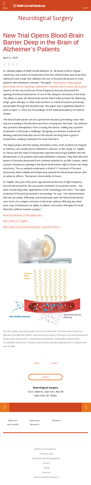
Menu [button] (5, 8)
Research (34, 424)
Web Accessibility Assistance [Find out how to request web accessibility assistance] (46, 477)
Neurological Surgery (45, 18)
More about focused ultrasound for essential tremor (31, 226)
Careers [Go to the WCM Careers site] (46, 463)
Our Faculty (13, 424)
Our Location (4, 407)
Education (35, 420)
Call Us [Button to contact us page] (45, 377)
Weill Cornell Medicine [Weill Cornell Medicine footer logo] (45, 438)
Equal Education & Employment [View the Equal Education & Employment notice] (46, 458)
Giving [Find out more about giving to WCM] (46, 467)
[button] (85, 5)
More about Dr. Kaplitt (15, 220)
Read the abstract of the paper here (22, 215)
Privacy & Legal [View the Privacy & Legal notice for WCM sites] (46, 453)
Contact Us (86, 407)
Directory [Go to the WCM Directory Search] (46, 472)
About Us (12, 420)
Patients (56, 420)
